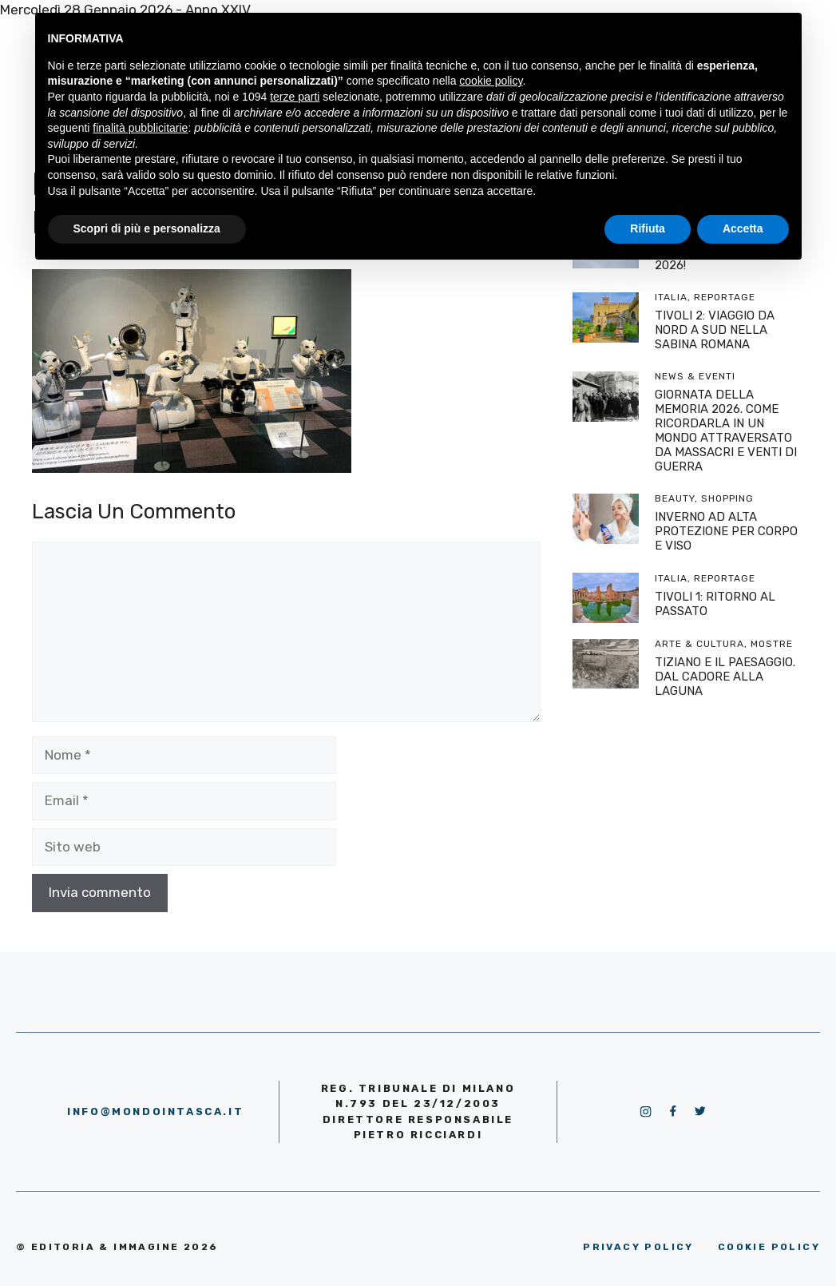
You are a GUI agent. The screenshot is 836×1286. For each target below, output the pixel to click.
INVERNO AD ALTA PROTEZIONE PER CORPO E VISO (726, 531)
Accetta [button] (743, 228)
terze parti (294, 96)
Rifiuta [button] (647, 228)
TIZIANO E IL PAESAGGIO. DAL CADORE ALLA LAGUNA (725, 676)
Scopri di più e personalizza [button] (146, 228)
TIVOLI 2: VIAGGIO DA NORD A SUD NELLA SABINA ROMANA (715, 329)
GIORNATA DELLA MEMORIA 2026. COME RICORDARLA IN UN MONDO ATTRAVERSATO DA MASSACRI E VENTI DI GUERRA (726, 430)
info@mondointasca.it (155, 1111)
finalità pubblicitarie (140, 127)
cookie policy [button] (490, 80)
